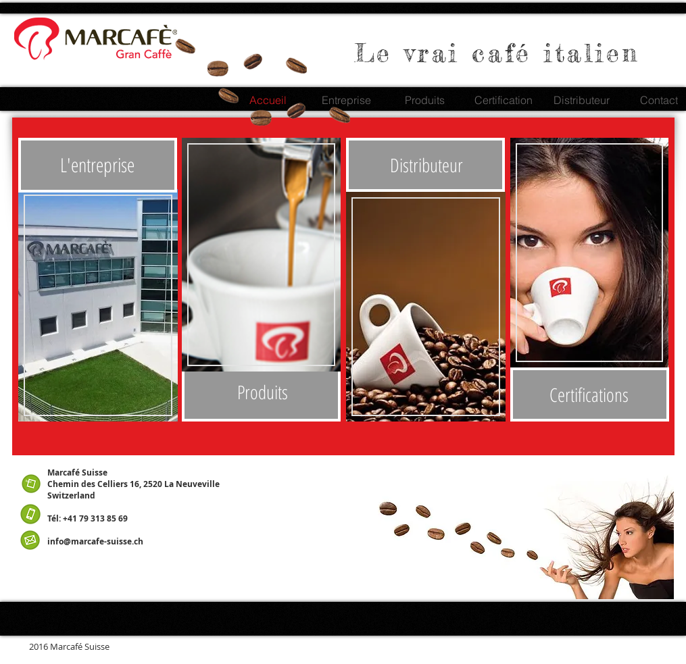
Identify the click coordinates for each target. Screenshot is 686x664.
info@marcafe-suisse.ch (95, 541)
